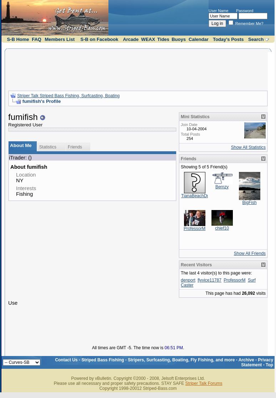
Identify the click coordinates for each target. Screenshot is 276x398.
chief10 (222, 228)
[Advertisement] (138, 69)
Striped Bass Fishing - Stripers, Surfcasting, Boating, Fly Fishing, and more (158, 359)
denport (188, 280)
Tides (163, 39)
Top (269, 364)
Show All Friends (250, 253)
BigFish (249, 202)
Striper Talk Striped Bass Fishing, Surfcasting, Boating (68, 95)
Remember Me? (246, 23)
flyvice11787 (209, 280)
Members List (60, 39)
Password (244, 11)
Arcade (131, 39)
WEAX (148, 39)
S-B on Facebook (99, 39)
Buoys (179, 39)
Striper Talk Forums (204, 383)
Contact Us (66, 359)
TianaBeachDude (197, 195)
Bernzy (222, 186)
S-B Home (18, 39)
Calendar (199, 39)
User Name (219, 11)
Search (256, 39)
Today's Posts (228, 39)
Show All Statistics (248, 147)
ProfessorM (194, 228)
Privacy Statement (257, 362)
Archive (246, 359)
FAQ (36, 39)
